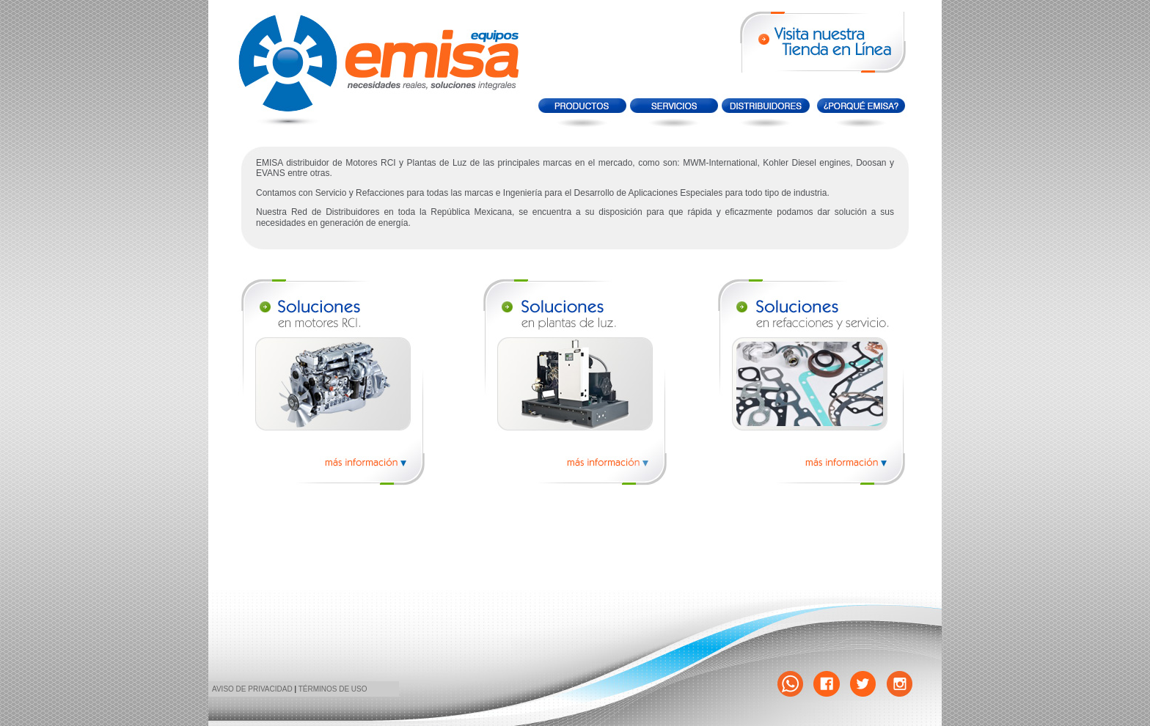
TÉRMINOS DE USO (333, 689)
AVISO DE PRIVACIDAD (252, 689)
